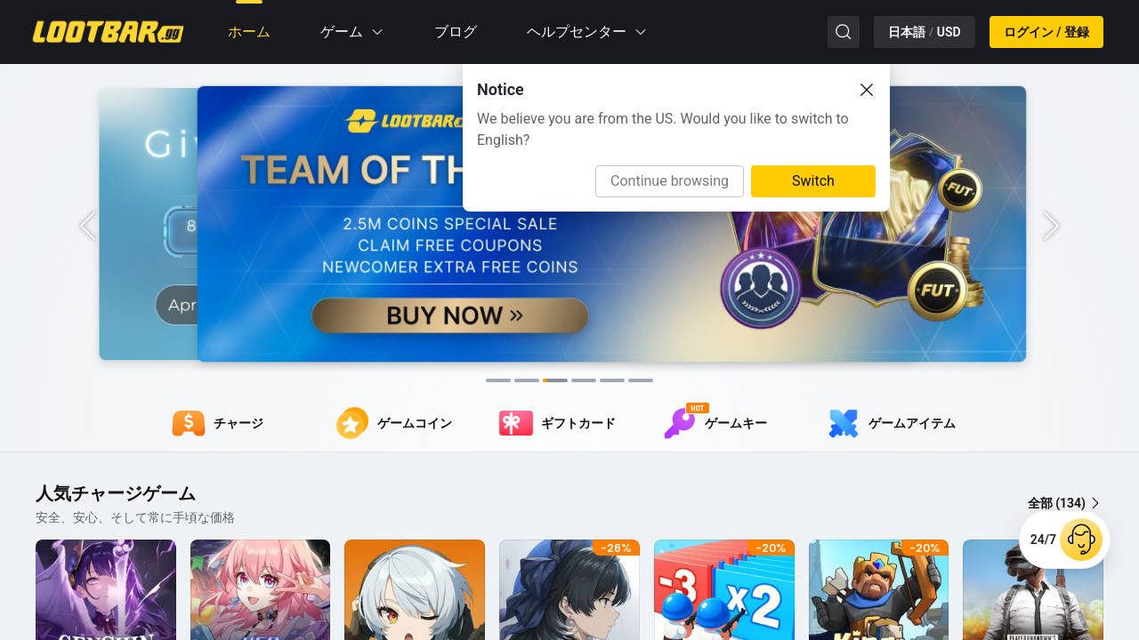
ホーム (249, 31)
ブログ (455, 31)
